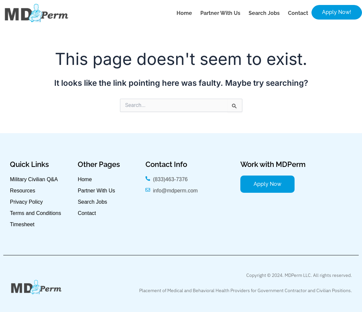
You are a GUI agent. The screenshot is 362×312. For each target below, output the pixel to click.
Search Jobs (264, 13)
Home (184, 13)
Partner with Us (220, 13)
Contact (298, 13)
